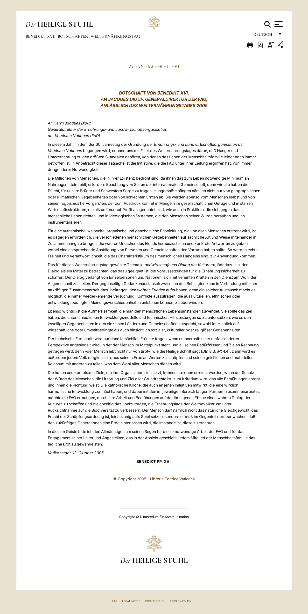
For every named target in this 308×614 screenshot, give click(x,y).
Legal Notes (131, 601)
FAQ (114, 601)
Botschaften (73, 36)
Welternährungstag (115, 36)
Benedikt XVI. (41, 36)
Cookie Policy (155, 601)
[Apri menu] (278, 24)
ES (150, 66)
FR (160, 66)
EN (141, 66)
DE (131, 66)
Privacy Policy (180, 601)
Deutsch (264, 35)
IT (168, 66)
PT (177, 66)
